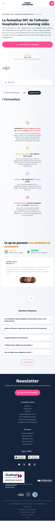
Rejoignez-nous (27, 439)
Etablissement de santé (27, 414)
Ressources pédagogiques (27, 419)
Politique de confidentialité (27, 509)
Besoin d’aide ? (27, 436)
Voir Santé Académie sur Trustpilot (35, 252)
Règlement (27, 507)
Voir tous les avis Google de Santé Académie (13, 252)
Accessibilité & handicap (27, 417)
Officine (27, 411)
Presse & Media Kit (27, 433)
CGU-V (27, 517)
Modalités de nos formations (27, 422)
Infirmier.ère (27, 409)
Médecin (27, 406)
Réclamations (27, 444)
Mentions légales (27, 515)
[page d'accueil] (27, 3)
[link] (38, 14)
